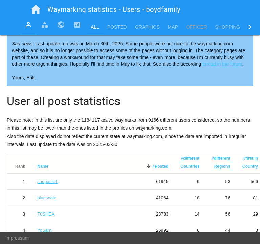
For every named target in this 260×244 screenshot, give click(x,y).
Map (173, 27)
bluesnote (46, 197)
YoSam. (44, 230)
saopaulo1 (47, 181)
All (95, 27)
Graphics (147, 27)
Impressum (17, 238)
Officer (196, 27)
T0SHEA (46, 214)
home (36, 9)
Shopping (227, 27)
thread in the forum (222, 64)
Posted (117, 27)
